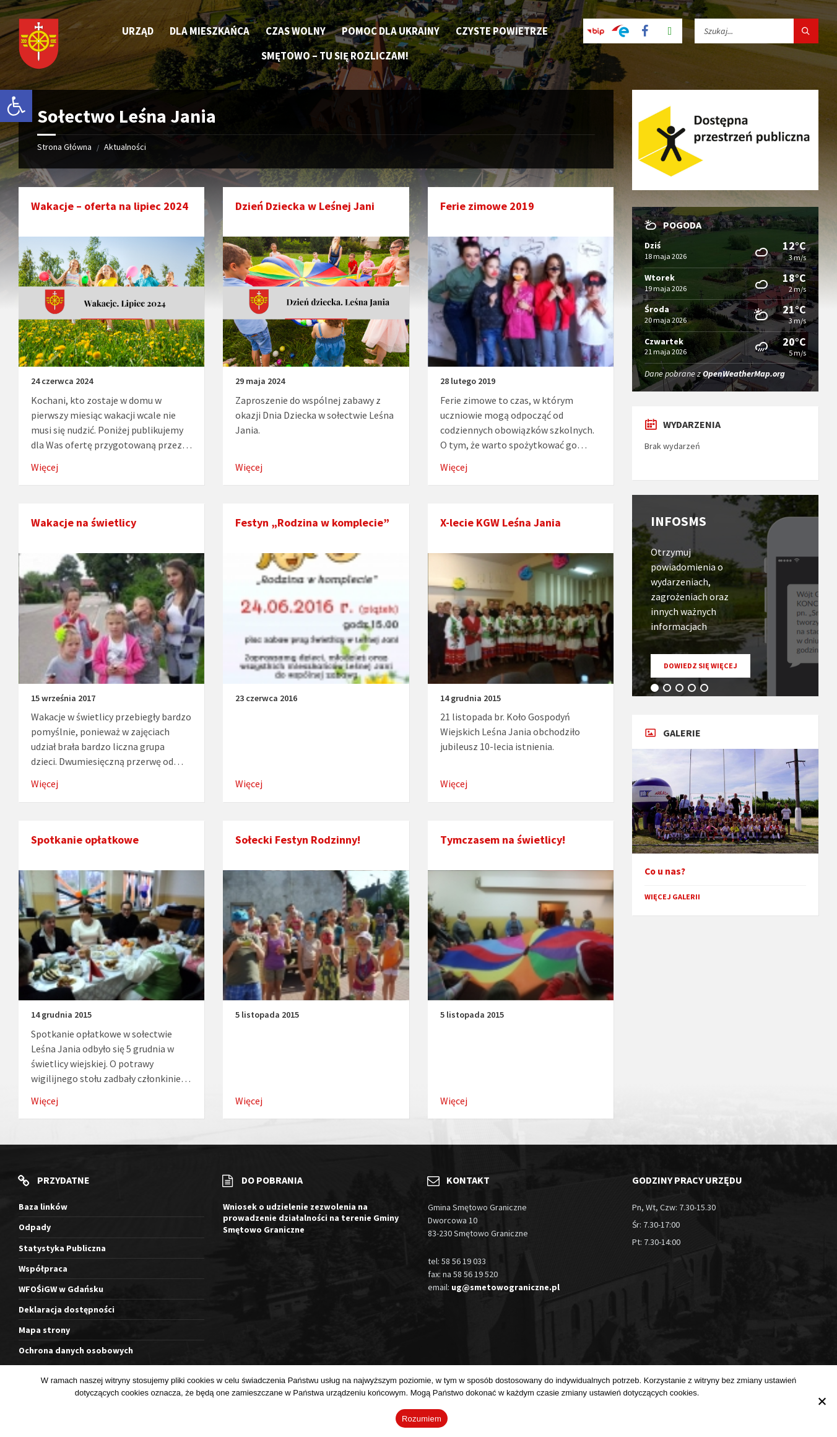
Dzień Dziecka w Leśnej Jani (305, 206)
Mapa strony (44, 1329)
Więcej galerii (672, 896)
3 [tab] (681, 690)
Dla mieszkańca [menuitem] (209, 31)
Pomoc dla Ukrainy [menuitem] (391, 31)
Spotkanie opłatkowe (85, 839)
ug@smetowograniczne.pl (505, 1287)
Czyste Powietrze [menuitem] (502, 31)
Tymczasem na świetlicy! (502, 839)
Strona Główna (64, 146)
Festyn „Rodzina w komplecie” (312, 522)
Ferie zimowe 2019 (487, 206)
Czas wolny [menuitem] (296, 31)
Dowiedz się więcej (707, 669)
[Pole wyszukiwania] (756, 31)
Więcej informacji (731, 1392)
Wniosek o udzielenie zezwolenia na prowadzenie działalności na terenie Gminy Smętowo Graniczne (311, 1217)
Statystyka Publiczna (62, 1248)
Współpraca (43, 1268)
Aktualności (125, 146)
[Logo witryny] (39, 45)
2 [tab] (669, 690)
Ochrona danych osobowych (76, 1350)
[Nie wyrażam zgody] (821, 1401)
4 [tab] (694, 690)
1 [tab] (657, 690)
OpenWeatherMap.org (744, 373)
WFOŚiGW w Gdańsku (61, 1289)
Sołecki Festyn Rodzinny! (297, 839)
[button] (16, 106)
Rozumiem (421, 1418)
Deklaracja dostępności (67, 1309)
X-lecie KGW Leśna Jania (500, 522)
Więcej (44, 467)
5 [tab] (706, 690)
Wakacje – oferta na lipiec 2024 (109, 206)
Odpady (35, 1227)
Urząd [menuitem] (138, 31)
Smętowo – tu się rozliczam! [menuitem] (335, 56)
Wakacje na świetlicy (83, 522)
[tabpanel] (725, 595)
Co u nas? (664, 871)
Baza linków (43, 1206)
